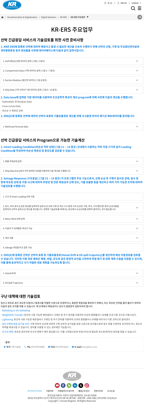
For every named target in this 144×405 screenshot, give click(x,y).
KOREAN (136, 3)
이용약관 (49, 390)
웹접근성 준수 (84, 390)
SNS (139, 17)
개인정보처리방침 (34, 390)
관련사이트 (98, 390)
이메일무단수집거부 (66, 390)
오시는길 (111, 390)
